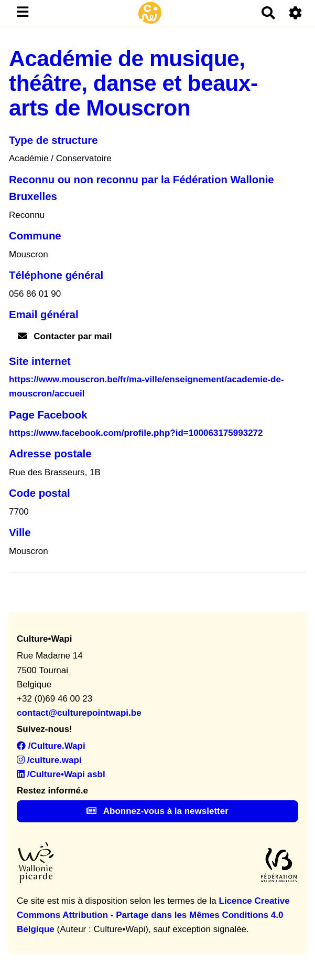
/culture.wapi (49, 760)
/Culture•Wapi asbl (61, 774)
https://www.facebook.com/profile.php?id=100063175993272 (136, 433)
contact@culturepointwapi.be (79, 713)
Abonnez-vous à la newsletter (157, 811)
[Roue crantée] (296, 13)
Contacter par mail (65, 336)
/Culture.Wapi (51, 746)
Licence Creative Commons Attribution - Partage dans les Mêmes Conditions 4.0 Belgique (153, 915)
